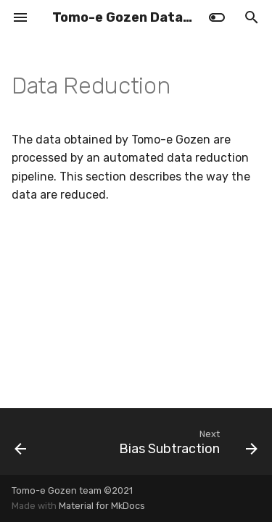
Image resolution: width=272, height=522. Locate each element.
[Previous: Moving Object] (20, 441)
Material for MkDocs (102, 505)
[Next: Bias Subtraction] (186, 441)
